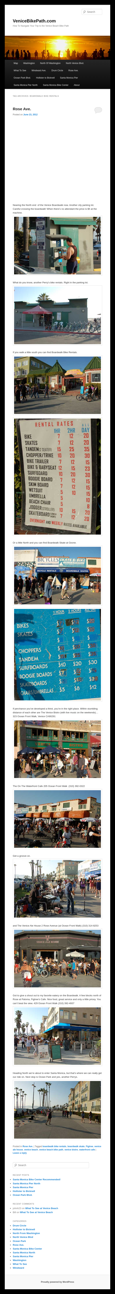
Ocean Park (19, 1241)
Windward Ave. (38, 70)
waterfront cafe (87, 1149)
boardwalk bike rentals (54, 1146)
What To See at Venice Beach (41, 1208)
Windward (18, 1267)
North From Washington (26, 1233)
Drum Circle (57, 70)
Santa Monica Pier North (26, 85)
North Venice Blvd (23, 1237)
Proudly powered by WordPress (57, 1282)
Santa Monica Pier (69, 78)
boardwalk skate (76, 1146)
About (76, 85)
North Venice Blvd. (75, 63)
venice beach (31, 1149)
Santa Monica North (24, 1252)
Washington (29, 63)
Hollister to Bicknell (45, 78)
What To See (20, 70)
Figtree (89, 1146)
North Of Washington (50, 63)
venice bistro (71, 1149)
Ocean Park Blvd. (22, 78)
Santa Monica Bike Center (55, 85)
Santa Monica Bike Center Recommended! (37, 1179)
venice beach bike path (51, 1149)
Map (16, 63)
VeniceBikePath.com (34, 20)
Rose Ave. (73, 70)
